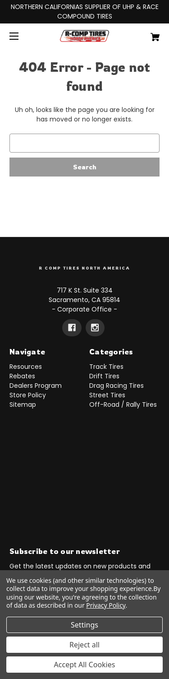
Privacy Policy (105, 605)
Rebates (22, 376)
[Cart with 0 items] (144, 33)
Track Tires (106, 366)
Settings (84, 625)
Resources (25, 366)
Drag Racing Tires (116, 385)
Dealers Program (35, 385)
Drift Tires (104, 376)
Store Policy (27, 395)
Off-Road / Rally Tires (123, 404)
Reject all (84, 645)
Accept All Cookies (84, 665)
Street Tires (107, 395)
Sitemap (22, 404)
